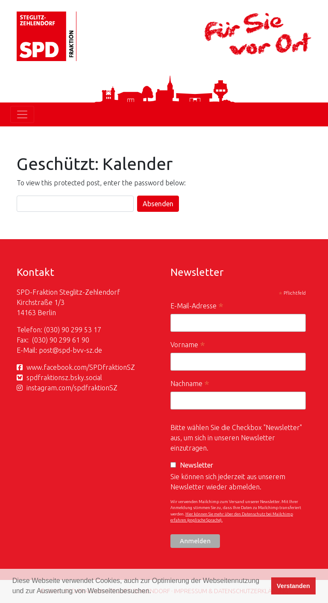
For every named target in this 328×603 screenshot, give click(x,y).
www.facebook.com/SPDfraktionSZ (80, 367)
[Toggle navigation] (22, 114)
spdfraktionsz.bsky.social (64, 377)
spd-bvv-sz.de (80, 350)
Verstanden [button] (293, 586)
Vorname (187, 345)
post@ (49, 350)
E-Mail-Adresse (196, 307)
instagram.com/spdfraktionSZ (71, 388)
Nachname (189, 384)
